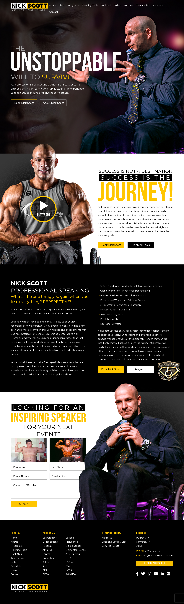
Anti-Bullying (73, 554)
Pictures (128, 5)
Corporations (50, 537)
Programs (73, 5)
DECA (46, 574)
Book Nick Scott (24, 102)
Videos (118, 5)
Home (52, 5)
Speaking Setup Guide (114, 542)
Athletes (47, 550)
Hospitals (48, 546)
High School (72, 542)
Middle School (73, 546)
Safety (46, 562)
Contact (53, 12)
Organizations (50, 542)
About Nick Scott (53, 102)
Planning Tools (90, 5)
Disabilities (48, 558)
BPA (45, 570)
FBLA (68, 558)
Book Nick (106, 5)
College (70, 537)
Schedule (157, 5)
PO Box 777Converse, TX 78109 (143, 541)
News (14, 570)
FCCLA (69, 562)
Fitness (46, 554)
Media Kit (107, 537)
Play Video (43, 209)
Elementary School (76, 550)
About (62, 5)
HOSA (69, 570)
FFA (68, 566)
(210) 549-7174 (148, 550)
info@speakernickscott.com (154, 555)
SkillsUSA (71, 574)
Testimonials (143, 5)
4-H (45, 566)
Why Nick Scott (110, 546)
